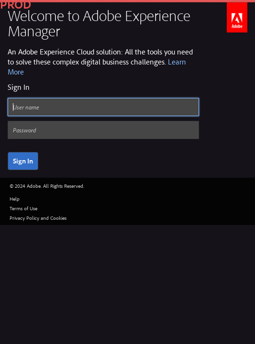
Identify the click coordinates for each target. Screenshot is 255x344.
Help (15, 198)
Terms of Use (23, 208)
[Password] (103, 130)
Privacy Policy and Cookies (38, 218)
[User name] (103, 107)
